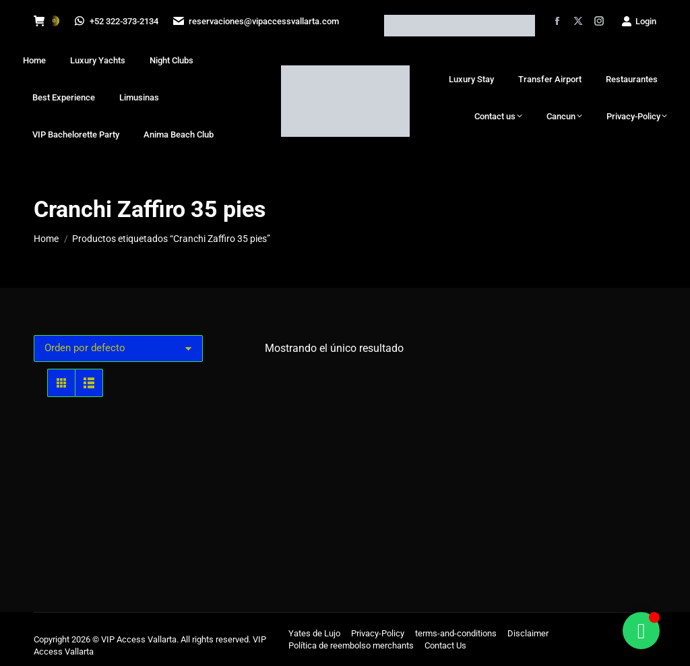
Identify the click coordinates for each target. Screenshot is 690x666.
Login (638, 21)
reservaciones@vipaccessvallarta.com (258, 21)
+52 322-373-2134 (117, 21)
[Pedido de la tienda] (118, 348)
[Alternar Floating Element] (641, 630)
